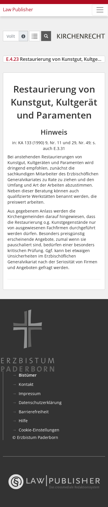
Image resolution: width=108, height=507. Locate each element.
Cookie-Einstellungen (39, 430)
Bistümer (28, 375)
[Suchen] (46, 36)
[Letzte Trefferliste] (34, 36)
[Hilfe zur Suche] (23, 36)
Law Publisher (18, 9)
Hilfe (23, 420)
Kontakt (26, 384)
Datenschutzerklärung (40, 402)
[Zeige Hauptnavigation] (100, 10)
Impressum (30, 393)
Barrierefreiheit (34, 411)
